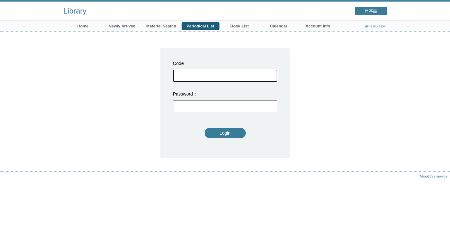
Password (183, 93)
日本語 (371, 11)
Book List (239, 26)
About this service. (434, 176)
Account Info (317, 26)
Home (83, 26)
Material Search (161, 26)
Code (178, 63)
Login (225, 133)
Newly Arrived (122, 26)
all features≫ (375, 26)
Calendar (278, 26)
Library (75, 11)
